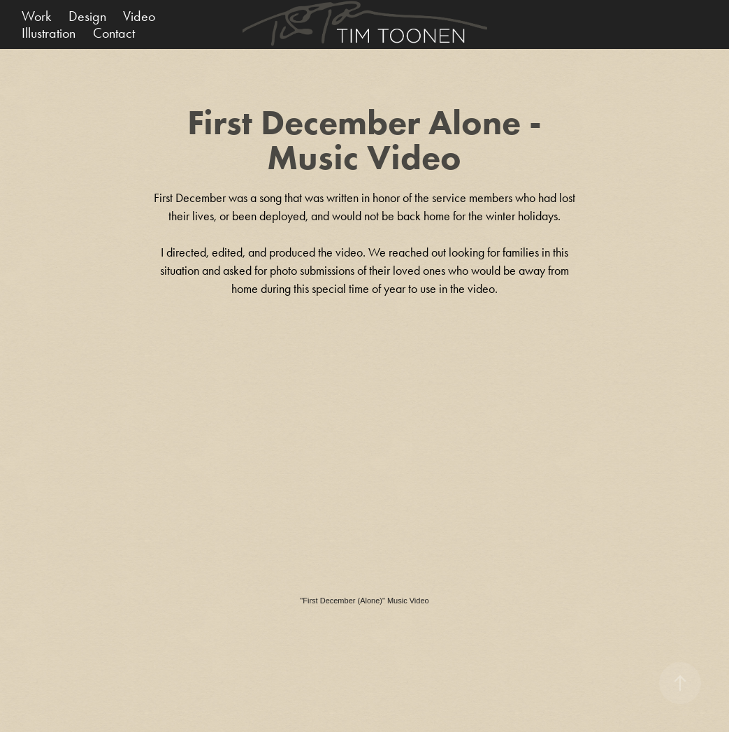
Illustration (48, 32)
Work (36, 16)
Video (139, 16)
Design (87, 16)
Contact (114, 32)
